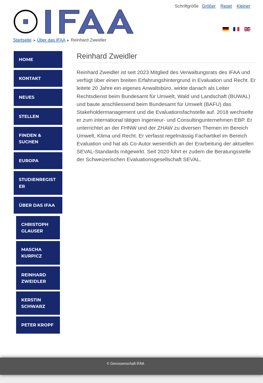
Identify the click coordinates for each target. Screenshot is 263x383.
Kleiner (243, 6)
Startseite (22, 40)
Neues (27, 97)
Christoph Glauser (34, 228)
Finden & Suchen (30, 138)
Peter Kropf (37, 324)
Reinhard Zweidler (33, 278)
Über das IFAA (51, 40)
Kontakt (30, 78)
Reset (226, 6)
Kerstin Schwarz (33, 303)
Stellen (29, 116)
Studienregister (37, 183)
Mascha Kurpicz (31, 253)
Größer (209, 6)
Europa (28, 160)
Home (26, 59)
